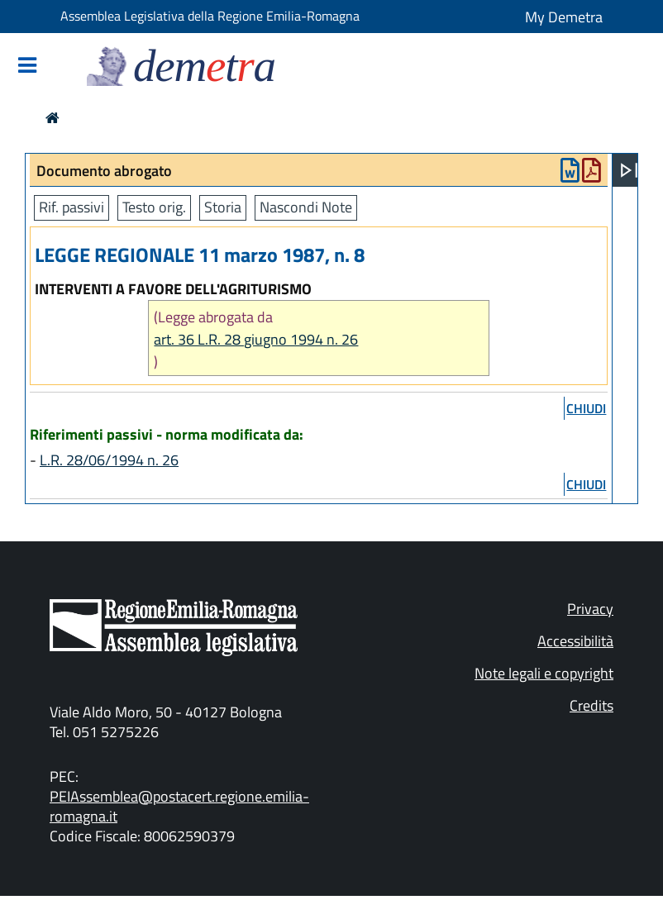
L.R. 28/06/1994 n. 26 (109, 460)
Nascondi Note (306, 207)
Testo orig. (154, 207)
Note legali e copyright (544, 673)
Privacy (590, 609)
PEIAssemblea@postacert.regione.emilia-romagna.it (179, 806)
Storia (222, 207)
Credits (591, 705)
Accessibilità (575, 641)
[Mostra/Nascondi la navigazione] (27, 67)
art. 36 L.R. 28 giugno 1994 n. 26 (256, 339)
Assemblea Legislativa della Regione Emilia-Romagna (210, 16)
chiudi (586, 408)
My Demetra (564, 17)
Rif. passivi (71, 207)
